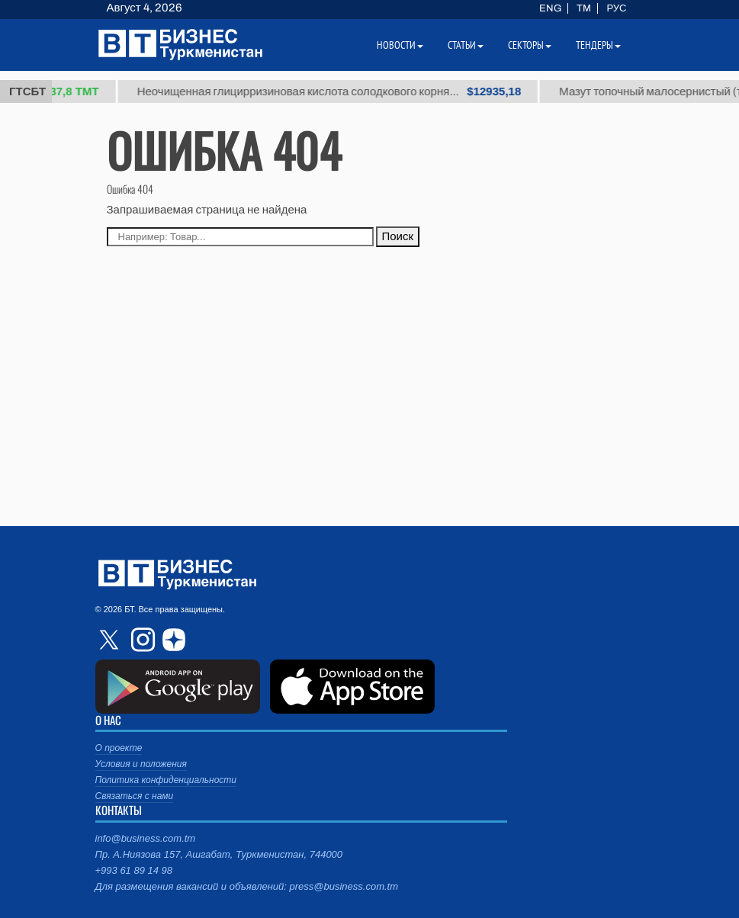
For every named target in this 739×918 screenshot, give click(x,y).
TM (584, 8)
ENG (550, 8)
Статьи (466, 45)
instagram (141, 639)
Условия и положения (141, 764)
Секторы (529, 45)
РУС (616, 8)
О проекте (119, 748)
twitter (110, 639)
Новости (400, 45)
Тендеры (598, 45)
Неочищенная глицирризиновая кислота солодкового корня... (335, 91)
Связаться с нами (134, 796)
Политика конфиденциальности (166, 780)
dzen (171, 639)
